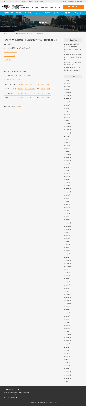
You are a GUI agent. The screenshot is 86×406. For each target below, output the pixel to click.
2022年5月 (67, 207)
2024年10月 (67, 133)
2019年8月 (67, 310)
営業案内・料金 (8, 13)
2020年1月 (67, 294)
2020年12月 (67, 260)
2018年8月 (67, 347)
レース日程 (28, 13)
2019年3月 (67, 325)
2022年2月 (67, 216)
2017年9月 (67, 381)
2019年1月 (67, 331)
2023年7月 (67, 170)
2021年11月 (67, 226)
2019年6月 (67, 316)
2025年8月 (67, 105)
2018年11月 (67, 337)
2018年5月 (67, 356)
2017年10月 (67, 378)
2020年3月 (67, 288)
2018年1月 (67, 369)
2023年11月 (67, 158)
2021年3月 (67, 251)
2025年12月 (67, 92)
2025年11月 (67, 95)
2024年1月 (67, 151)
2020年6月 (67, 279)
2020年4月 (67, 285)
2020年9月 (67, 269)
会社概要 (77, 1)
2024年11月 (67, 130)
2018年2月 (67, 365)
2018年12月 (67, 334)
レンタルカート (38, 13)
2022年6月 (67, 204)
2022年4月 (67, 210)
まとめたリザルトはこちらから (13, 79)
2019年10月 (67, 303)
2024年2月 (67, 148)
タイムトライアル (30, 84)
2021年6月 (67, 241)
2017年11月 (67, 375)
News (20, 106)
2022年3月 (67, 213)
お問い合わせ (77, 13)
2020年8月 (67, 272)
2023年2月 (67, 182)
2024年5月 (67, 142)
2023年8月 (67, 167)
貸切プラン (48, 13)
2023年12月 (67, 154)
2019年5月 (67, 319)
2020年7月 (67, 275)
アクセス (6, 397)
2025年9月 (67, 102)
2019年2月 (67, 328)
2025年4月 (67, 117)
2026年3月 (67, 83)
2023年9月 (67, 164)
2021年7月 (67, 238)
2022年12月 (67, 189)
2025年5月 (67, 114)
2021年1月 (67, 257)
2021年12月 (67, 223)
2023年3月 (67, 179)
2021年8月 (67, 235)
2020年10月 (67, 266)
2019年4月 (67, 322)
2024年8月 (67, 139)
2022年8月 (67, 198)
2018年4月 (67, 359)
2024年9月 (67, 136)
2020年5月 (67, 282)
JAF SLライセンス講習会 (68, 1)
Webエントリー (73, 7)
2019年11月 (67, 300)
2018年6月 (67, 353)
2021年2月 (67, 254)
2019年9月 (67, 306)
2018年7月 (67, 350)
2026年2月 (67, 86)
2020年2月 (67, 291)
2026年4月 (67, 80)
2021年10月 (67, 229)
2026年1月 (67, 89)
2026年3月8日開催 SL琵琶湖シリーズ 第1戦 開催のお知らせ (72, 57)
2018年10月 (67, 341)
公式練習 (20, 84)
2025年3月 (67, 120)
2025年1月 (67, 123)
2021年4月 (67, 247)
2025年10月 (67, 99)
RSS (81, 1)
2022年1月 (67, 220)
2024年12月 (67, 126)
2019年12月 (67, 297)
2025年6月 (67, 111)
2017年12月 (67, 372)
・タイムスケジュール (10, 52)
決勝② (48, 84)
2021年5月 (67, 244)
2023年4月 (67, 176)
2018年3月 (67, 362)
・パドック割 (8, 60)
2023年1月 (67, 185)
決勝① (43, 84)
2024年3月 (67, 145)
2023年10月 (67, 161)
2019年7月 (67, 313)
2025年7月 (67, 108)
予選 (38, 84)
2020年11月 (67, 263)
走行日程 (18, 13)
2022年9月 (67, 195)
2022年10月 (67, 192)
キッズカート (57, 13)
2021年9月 (67, 232)
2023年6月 (67, 173)
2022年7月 (67, 201)
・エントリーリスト (9, 56)
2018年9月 (67, 344)
